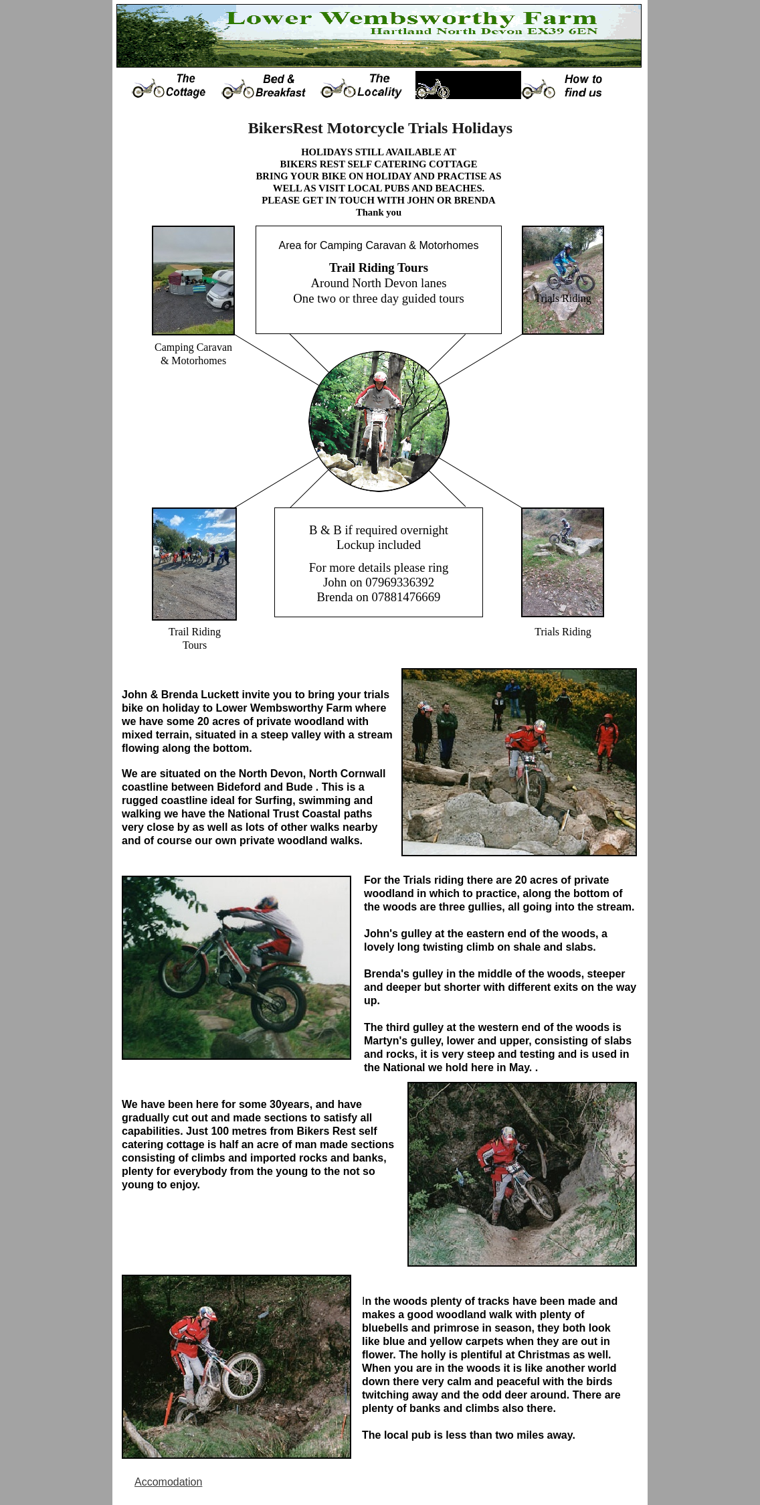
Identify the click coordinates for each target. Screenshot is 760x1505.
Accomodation (168, 1482)
